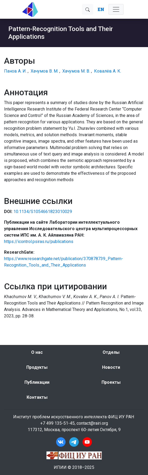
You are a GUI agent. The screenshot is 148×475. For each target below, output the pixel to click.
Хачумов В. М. (44, 71)
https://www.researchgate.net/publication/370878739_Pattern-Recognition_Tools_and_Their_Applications (63, 262)
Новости (111, 367)
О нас (37, 352)
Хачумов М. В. (76, 71)
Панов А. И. (15, 71)
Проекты (111, 382)
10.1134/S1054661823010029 (42, 211)
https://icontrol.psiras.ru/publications (38, 241)
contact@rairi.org (92, 423)
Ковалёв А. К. (107, 71)
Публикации (36, 382)
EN (101, 9)
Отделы (111, 352)
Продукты (37, 367)
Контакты (37, 397)
